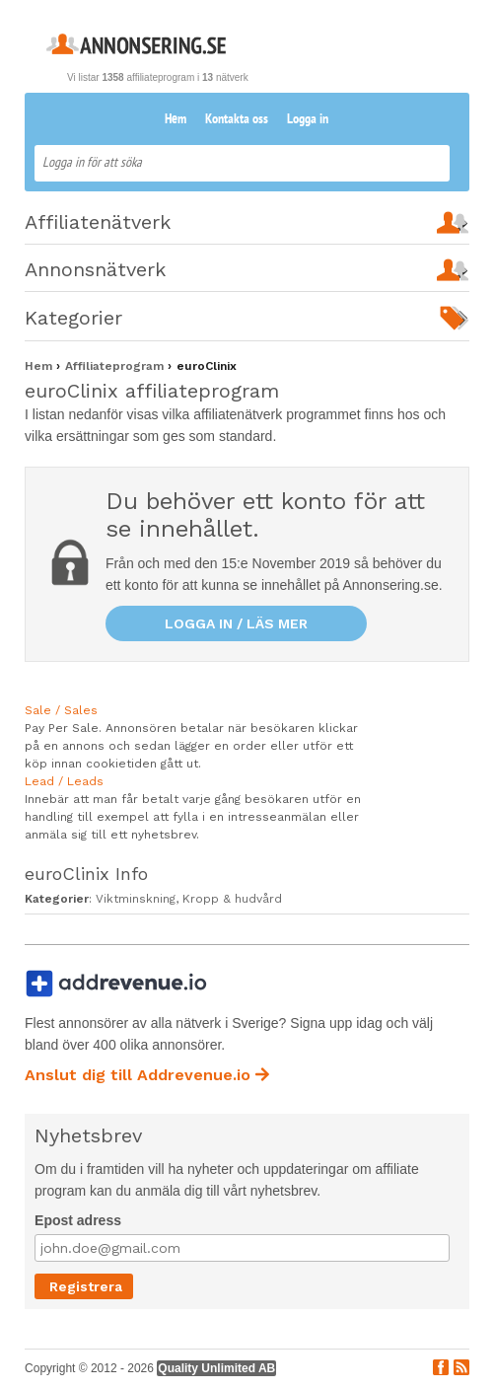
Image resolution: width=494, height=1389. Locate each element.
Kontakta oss (236, 119)
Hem (175, 119)
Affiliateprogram (116, 366)
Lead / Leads (64, 781)
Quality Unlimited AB (216, 1368)
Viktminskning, (139, 899)
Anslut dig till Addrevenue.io (147, 1074)
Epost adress (78, 1220)
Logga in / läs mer (236, 623)
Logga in (307, 119)
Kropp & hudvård (232, 899)
